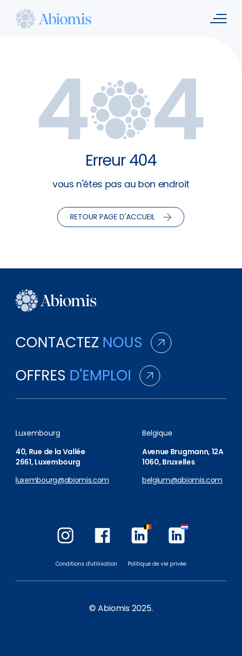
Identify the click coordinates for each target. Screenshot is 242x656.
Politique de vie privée (157, 564)
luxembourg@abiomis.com (62, 480)
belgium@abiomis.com (182, 480)
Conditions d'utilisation (86, 564)
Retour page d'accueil (120, 217)
